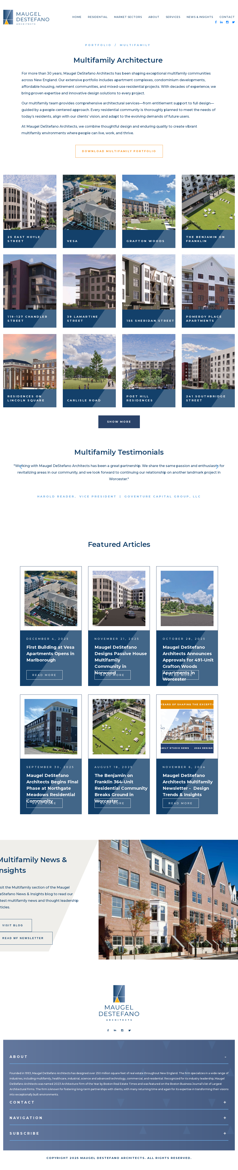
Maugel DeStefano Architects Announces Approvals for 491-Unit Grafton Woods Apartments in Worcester (188, 663)
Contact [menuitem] (227, 17)
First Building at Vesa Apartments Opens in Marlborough (50, 654)
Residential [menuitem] (98, 17)
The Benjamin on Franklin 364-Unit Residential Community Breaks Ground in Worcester (121, 788)
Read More (44, 675)
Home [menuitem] (77, 17)
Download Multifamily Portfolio (119, 151)
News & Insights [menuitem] (200, 17)
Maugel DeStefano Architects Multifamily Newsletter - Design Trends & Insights (188, 785)
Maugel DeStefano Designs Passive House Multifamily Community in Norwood (121, 660)
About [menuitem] (153, 17)
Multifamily (135, 45)
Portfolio (98, 45)
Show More (119, 421)
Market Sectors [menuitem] (128, 17)
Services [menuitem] (173, 17)
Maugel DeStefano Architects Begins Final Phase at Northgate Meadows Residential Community (52, 788)
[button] (20, 467)
